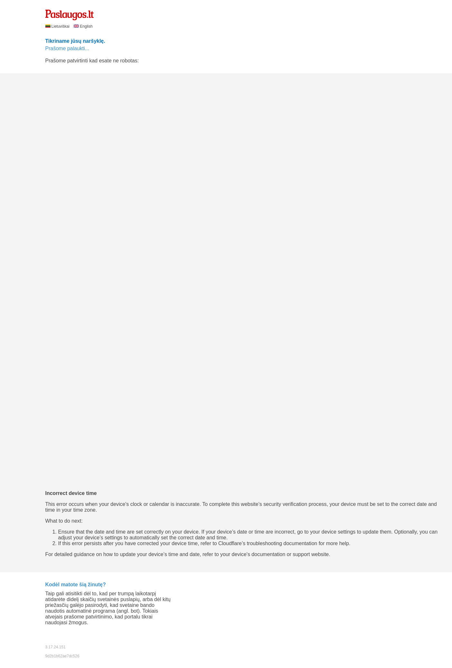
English (83, 26)
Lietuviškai (58, 26)
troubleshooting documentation (282, 543)
